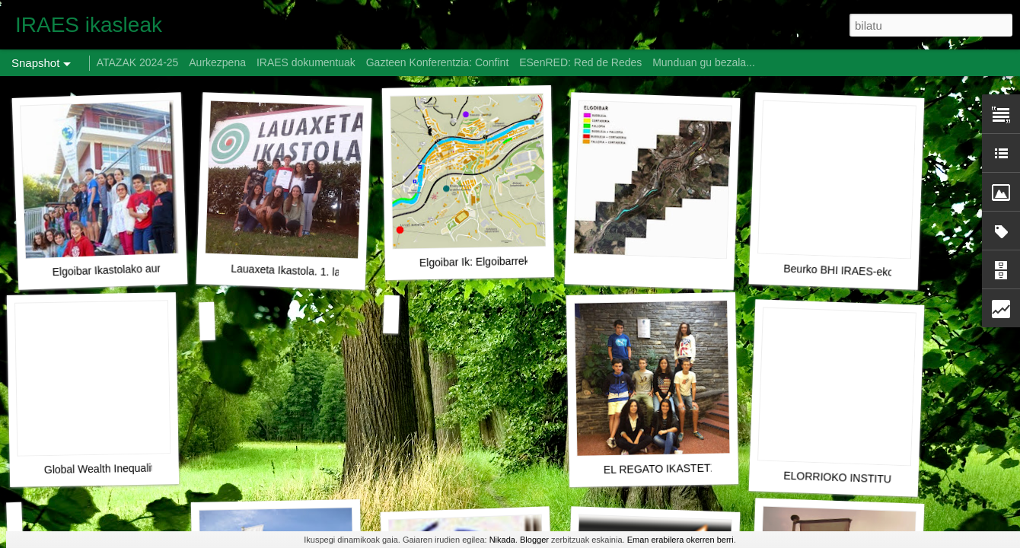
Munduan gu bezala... (703, 62)
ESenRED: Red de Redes (582, 62)
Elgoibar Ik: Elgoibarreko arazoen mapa (513, 261)
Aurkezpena (217, 62)
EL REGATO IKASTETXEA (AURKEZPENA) (709, 468)
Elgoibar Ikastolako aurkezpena (126, 269)
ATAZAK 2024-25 (138, 62)
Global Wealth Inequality (102, 468)
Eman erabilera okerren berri (680, 539)
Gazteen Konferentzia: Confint (437, 62)
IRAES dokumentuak (306, 62)
